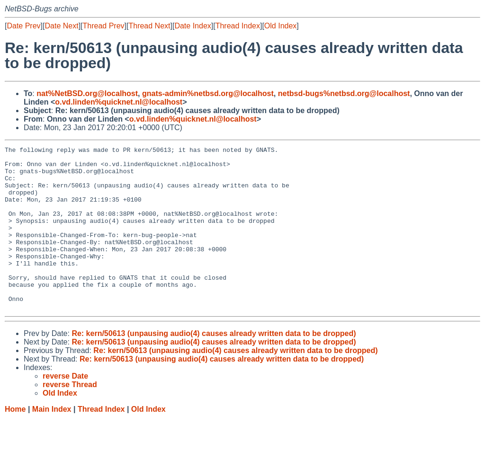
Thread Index (238, 26)
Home (15, 442)
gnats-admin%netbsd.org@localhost (208, 93)
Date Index (192, 26)
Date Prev (23, 26)
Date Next (61, 26)
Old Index (280, 26)
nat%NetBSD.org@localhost (87, 93)
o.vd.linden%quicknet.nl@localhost (118, 102)
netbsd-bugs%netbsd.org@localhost (344, 93)
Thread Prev (104, 26)
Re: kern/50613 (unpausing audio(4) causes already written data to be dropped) (214, 366)
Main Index (52, 442)
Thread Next (149, 26)
